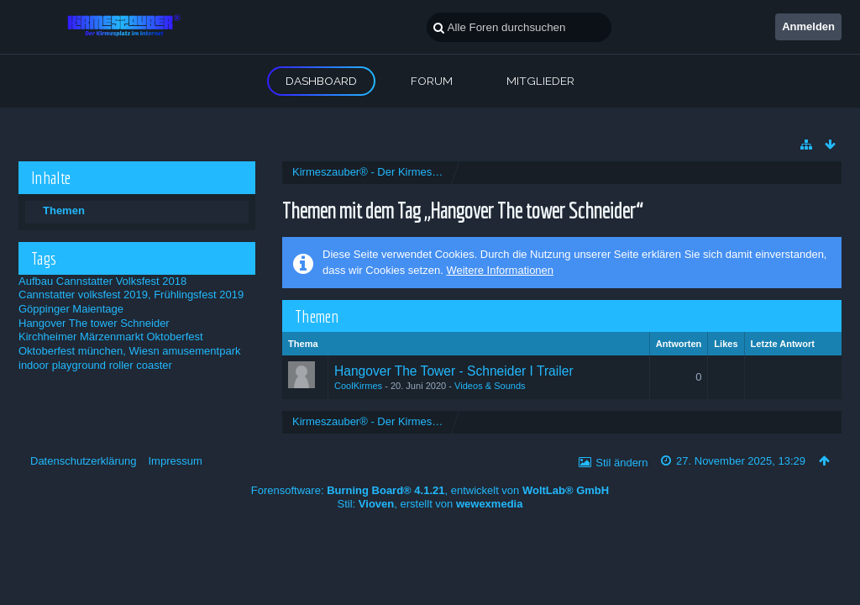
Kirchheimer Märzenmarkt (81, 336)
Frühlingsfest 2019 (199, 294)
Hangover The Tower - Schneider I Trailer (454, 371)
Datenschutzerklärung (83, 461)
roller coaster (140, 365)
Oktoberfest (174, 336)
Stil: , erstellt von (430, 503)
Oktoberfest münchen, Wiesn (89, 351)
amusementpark (201, 351)
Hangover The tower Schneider (94, 323)
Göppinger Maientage (70, 308)
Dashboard (321, 80)
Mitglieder (540, 80)
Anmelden (808, 26)
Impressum (175, 461)
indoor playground (62, 365)
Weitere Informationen (499, 270)
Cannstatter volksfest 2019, (84, 294)
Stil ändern (621, 462)
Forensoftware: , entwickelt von (430, 490)
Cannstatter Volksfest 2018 (121, 281)
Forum (432, 80)
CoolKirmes (358, 386)
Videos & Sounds (490, 386)
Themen (64, 210)
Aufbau (35, 281)
